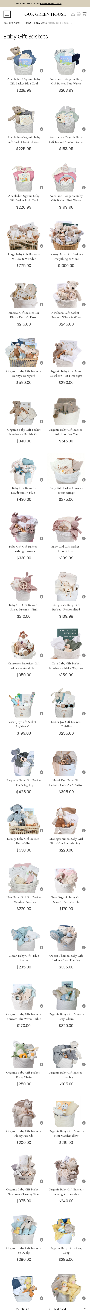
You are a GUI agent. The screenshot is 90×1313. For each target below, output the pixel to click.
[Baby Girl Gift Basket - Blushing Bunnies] (24, 526)
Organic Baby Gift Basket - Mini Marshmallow (66, 1133)
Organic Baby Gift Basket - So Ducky (23, 1250)
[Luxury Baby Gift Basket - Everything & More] (66, 234)
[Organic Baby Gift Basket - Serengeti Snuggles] (66, 1169)
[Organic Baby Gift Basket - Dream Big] (66, 1052)
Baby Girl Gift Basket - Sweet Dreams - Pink (24, 607)
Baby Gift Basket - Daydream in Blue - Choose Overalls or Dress (24, 492)
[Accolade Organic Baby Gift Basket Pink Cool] (24, 176)
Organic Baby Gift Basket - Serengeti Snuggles (66, 1191)
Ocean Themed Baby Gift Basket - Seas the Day (66, 958)
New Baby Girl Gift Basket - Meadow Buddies (24, 899)
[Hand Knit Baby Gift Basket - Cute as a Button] (66, 760)
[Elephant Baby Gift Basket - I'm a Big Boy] (24, 760)
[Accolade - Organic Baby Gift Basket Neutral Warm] (66, 117)
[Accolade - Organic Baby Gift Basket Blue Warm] (66, 59)
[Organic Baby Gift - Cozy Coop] (66, 1228)
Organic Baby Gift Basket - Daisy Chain (23, 1075)
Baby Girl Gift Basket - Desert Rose (66, 549)
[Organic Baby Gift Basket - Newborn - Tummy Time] (24, 1169)
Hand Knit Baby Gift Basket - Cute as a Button (66, 782)
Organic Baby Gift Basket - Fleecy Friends (23, 1133)
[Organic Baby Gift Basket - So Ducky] (24, 1228)
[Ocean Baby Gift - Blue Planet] (24, 935)
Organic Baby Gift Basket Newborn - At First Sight (66, 373)
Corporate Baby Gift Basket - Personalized (66, 607)
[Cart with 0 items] (84, 14)
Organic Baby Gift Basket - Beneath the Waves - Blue (23, 1016)
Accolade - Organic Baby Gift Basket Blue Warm (66, 81)
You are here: (12, 23)
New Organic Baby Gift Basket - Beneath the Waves (66, 901)
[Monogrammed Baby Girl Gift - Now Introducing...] (66, 819)
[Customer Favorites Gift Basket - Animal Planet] (24, 643)
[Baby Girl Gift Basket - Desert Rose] (66, 526)
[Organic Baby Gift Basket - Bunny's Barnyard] (24, 351)
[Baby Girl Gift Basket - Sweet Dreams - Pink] (24, 585)
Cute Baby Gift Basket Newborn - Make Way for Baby (66, 667)
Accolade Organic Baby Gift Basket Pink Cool (23, 198)
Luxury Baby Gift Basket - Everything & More (66, 256)
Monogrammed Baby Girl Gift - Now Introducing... (66, 841)
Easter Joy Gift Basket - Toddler (66, 724)
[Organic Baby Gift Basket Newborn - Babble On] (24, 409)
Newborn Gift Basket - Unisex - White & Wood (66, 315)
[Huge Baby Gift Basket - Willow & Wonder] (24, 234)
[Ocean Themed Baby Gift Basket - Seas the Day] (66, 935)
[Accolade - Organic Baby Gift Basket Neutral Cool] (24, 117)
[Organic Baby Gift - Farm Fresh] (24, 1286)
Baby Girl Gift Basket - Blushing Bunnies (24, 549)
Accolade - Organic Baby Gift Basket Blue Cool (23, 81)
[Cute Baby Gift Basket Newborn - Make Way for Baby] (66, 643)
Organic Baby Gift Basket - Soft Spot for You (66, 432)
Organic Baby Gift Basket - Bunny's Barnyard (23, 373)
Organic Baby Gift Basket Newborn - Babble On (23, 432)
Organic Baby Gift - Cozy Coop (66, 1250)
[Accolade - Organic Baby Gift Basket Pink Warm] (66, 176)
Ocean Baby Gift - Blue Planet (24, 958)
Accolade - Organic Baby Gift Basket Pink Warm (66, 198)
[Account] (73, 14)
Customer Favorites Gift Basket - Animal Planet (24, 665)
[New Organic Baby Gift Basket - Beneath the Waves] (66, 877)
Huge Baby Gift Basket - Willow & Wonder (24, 256)
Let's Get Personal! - (39, 3)
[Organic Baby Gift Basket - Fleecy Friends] (24, 1111)
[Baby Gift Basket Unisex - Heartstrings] (66, 468)
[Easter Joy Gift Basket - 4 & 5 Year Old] (24, 702)
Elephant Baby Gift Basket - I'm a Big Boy (24, 782)
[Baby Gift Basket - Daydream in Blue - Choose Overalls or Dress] (24, 468)
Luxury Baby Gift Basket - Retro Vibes (24, 841)
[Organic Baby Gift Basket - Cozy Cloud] (66, 994)
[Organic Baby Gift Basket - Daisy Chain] (24, 1052)
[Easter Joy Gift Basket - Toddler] (66, 702)
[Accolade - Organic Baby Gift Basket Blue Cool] (24, 59)
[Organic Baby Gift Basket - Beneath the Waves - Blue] (24, 994)
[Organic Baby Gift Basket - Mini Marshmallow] (66, 1111)
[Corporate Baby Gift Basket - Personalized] (66, 585)
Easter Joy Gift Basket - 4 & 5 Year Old (23, 724)
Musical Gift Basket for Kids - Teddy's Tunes (23, 315)
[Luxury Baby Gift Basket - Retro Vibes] (24, 819)
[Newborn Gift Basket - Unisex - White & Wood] (66, 293)
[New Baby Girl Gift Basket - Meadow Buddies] (24, 877)
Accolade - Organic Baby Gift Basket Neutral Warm (66, 139)
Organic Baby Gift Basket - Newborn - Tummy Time (23, 1191)
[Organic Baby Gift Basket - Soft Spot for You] (66, 409)
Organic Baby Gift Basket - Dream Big (66, 1075)
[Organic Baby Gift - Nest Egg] (66, 1286)
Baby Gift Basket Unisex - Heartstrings (66, 490)
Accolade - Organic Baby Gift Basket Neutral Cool (23, 139)
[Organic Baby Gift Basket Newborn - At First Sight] (66, 351)
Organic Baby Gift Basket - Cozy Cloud (66, 1016)
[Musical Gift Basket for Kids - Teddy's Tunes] (24, 293)
